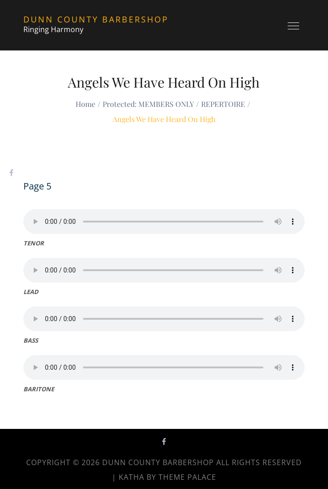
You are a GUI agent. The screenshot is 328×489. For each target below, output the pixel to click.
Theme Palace (187, 477)
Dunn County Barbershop (96, 19)
